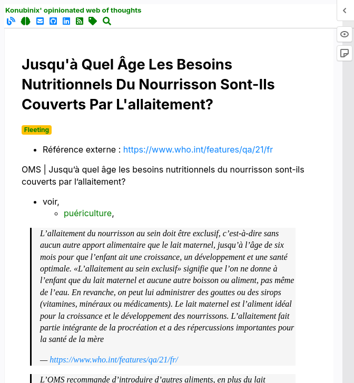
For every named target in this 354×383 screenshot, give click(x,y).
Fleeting (36, 130)
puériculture (88, 213)
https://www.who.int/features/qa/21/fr (198, 149)
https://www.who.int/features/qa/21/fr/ (114, 359)
